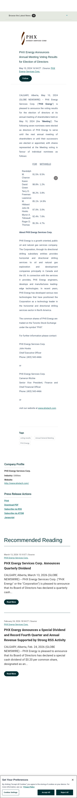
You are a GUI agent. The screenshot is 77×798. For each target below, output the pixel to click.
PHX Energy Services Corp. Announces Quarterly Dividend (32, 565)
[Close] (73, 781)
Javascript (9, 517)
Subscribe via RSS (13, 509)
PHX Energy (24, 443)
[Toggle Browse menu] (67, 15)
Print (6, 500)
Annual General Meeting (44, 438)
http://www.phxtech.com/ (16, 483)
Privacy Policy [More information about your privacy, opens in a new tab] (28, 788)
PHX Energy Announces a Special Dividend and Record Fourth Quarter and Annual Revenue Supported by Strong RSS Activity (35, 635)
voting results (25, 438)
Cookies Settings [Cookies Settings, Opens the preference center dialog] (10, 793)
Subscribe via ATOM (14, 513)
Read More (11, 602)
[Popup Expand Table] (56, 178)
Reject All (64, 793)
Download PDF (11, 505)
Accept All (46, 793)
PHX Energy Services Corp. (16, 558)
